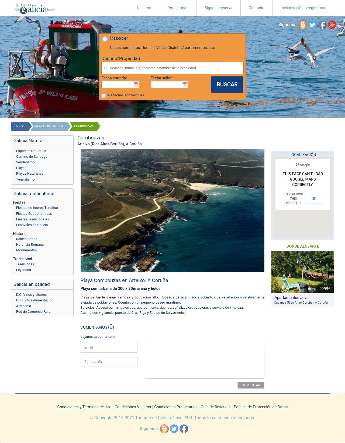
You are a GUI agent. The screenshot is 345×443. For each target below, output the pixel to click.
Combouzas (83, 126)
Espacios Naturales (31, 151)
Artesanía (23, 306)
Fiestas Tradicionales (32, 219)
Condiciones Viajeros (133, 407)
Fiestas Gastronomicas (34, 214)
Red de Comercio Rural (33, 312)
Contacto (256, 8)
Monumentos (26, 250)
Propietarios (177, 8)
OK (314, 198)
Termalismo (25, 179)
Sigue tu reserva (218, 8)
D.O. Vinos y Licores (31, 295)
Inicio (19, 126)
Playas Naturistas (29, 173)
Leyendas (23, 270)
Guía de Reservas (216, 407)
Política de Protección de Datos (261, 407)
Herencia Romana (30, 244)
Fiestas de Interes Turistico (37, 208)
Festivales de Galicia (32, 225)
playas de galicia (49, 126)
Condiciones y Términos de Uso (84, 407)
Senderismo (25, 162)
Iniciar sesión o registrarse (303, 8)
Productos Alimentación (34, 300)
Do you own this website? (293, 198)
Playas (21, 168)
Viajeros (144, 8)
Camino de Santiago (31, 156)
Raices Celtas (26, 239)
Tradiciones (25, 264)
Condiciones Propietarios (176, 407)
